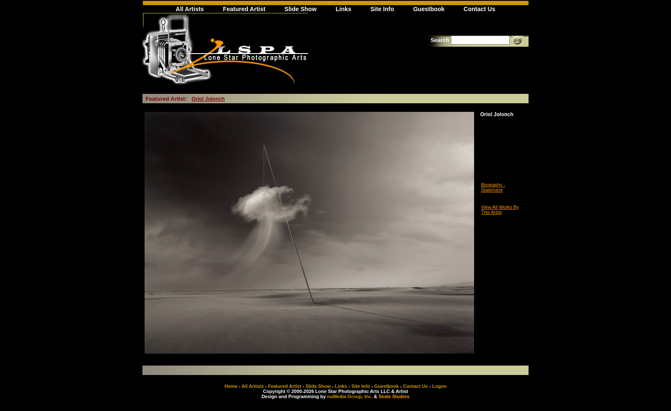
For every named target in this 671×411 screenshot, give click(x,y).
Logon (439, 386)
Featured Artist (244, 9)
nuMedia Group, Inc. (349, 396)
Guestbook (428, 9)
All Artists (190, 9)
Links (343, 9)
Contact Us (480, 9)
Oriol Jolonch (207, 99)
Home (231, 386)
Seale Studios (393, 396)
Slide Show (300, 9)
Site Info (382, 9)
